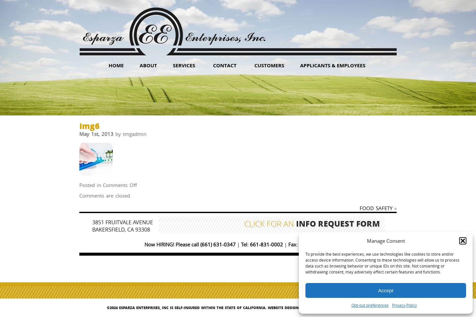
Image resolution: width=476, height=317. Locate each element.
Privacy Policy (404, 305)
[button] (462, 241)
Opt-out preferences (370, 305)
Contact (224, 65)
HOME (116, 65)
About (148, 65)
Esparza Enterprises (174, 27)
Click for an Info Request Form (312, 224)
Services (184, 65)
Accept (385, 290)
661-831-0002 (266, 244)
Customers (269, 65)
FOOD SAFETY (376, 208)
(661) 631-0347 (218, 244)
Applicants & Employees (333, 65)
